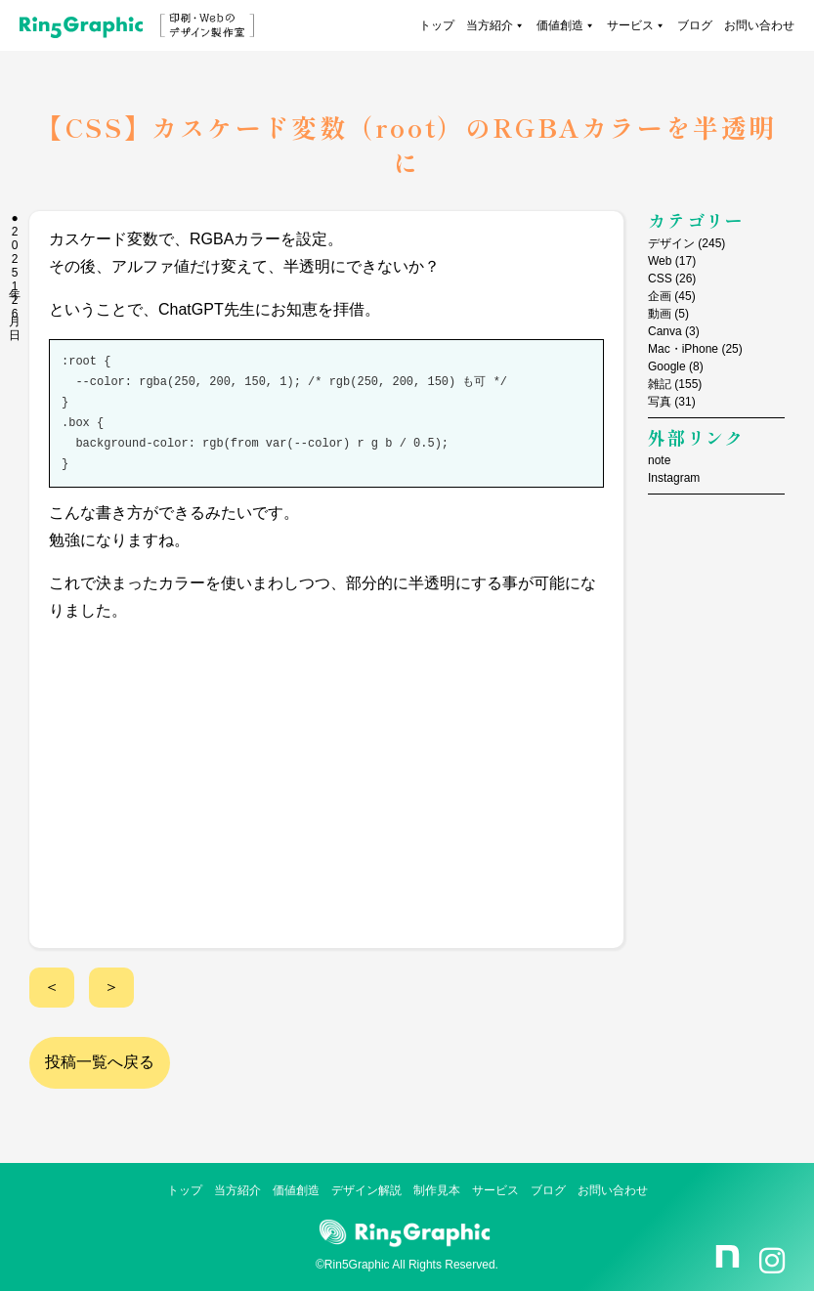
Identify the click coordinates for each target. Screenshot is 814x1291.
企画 (659, 296)
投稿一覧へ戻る (99, 1062)
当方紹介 (495, 25)
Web (659, 261)
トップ (436, 25)
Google (667, 366)
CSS (660, 278)
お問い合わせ (759, 25)
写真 (659, 402)
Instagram (674, 478)
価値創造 (565, 25)
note (659, 460)
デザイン (671, 243)
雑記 (659, 384)
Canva (665, 331)
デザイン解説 (366, 1190)
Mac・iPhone (683, 349)
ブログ (694, 25)
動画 (659, 314)
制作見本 (436, 1190)
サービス (636, 25)
